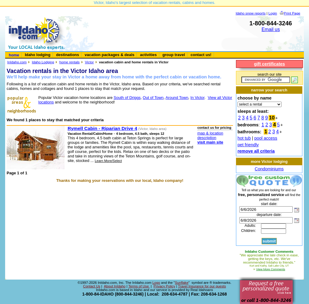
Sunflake (181, 282)
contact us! (201, 54)
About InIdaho (115, 286)
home (14, 55)
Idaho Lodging (43, 62)
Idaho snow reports (251, 13)
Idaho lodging (37, 54)
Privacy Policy (164, 286)
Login (273, 13)
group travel (173, 54)
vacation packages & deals (110, 54)
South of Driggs (127, 97)
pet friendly (248, 144)
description (206, 137)
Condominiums (269, 168)
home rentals (69, 62)
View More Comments (270, 269)
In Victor (197, 97)
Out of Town (153, 97)
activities (148, 54)
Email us (271, 29)
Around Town (176, 97)
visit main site (210, 142)
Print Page (292, 13)
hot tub (244, 138)
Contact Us (91, 286)
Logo (156, 282)
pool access (265, 138)
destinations (67, 54)
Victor (89, 62)
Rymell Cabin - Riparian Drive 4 (102, 128)
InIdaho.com (17, 62)
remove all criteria (256, 151)
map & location (210, 133)
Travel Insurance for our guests (202, 286)
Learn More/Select (108, 161)
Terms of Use (139, 286)
